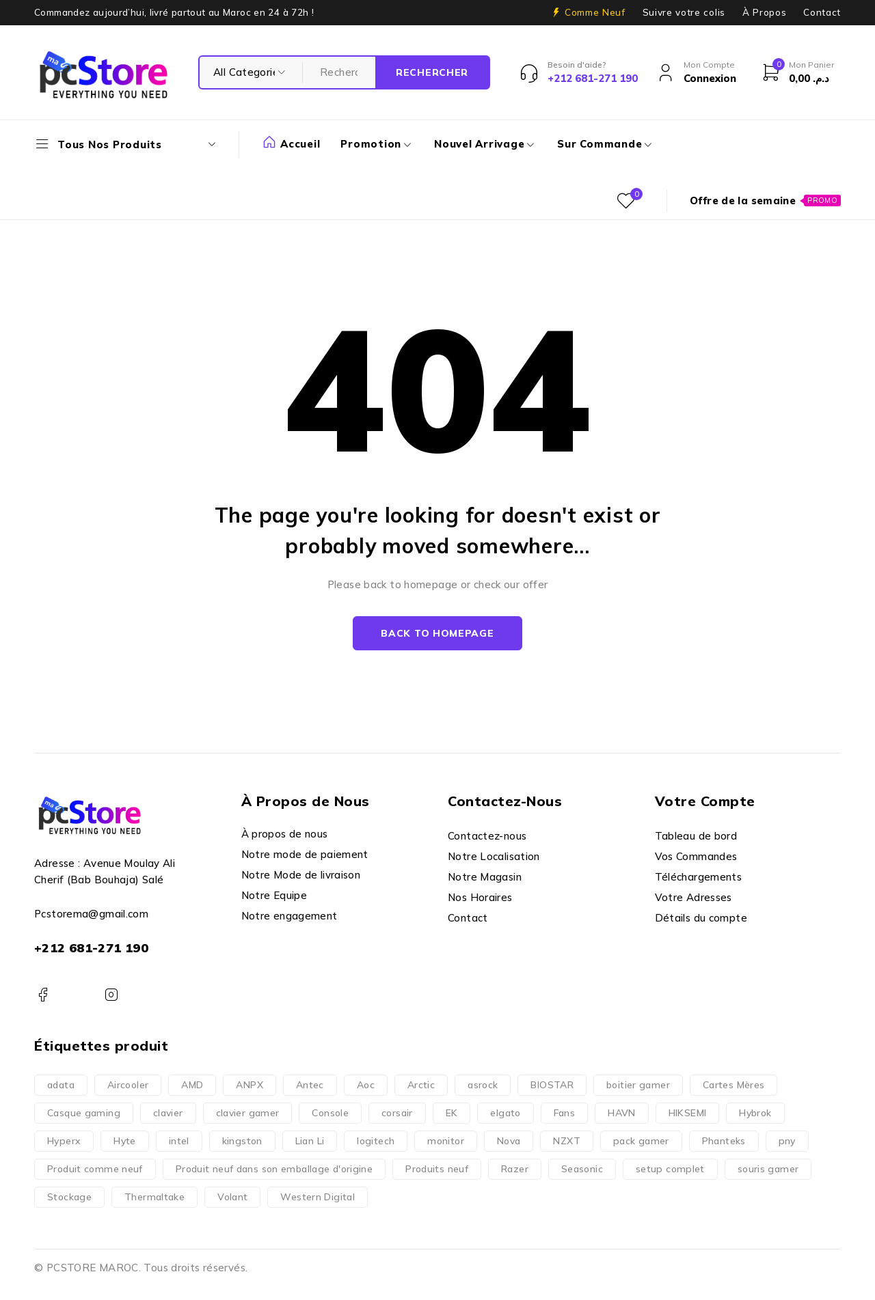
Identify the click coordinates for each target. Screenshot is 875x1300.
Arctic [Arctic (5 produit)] (421, 1085)
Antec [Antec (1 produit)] (310, 1085)
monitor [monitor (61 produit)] (445, 1141)
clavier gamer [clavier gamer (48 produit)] (248, 1113)
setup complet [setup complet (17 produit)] (670, 1169)
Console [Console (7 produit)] (330, 1113)
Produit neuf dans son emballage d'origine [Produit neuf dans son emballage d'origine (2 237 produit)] (274, 1169)
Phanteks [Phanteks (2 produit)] (724, 1141)
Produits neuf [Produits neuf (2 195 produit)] (436, 1169)
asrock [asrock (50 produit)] (483, 1085)
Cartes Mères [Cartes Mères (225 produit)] (734, 1085)
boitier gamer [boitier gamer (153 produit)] (638, 1085)
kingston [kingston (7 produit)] (242, 1141)
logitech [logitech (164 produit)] (375, 1141)
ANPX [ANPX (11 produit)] (249, 1085)
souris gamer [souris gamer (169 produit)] (768, 1169)
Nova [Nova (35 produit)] (509, 1141)
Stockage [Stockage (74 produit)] (69, 1197)
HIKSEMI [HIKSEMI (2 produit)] (688, 1113)
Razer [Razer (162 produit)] (514, 1169)
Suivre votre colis (684, 12)
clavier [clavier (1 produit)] (168, 1113)
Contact (822, 12)
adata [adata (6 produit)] (61, 1085)
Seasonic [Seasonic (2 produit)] (582, 1169)
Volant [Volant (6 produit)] (232, 1197)
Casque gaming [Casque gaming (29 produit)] (83, 1113)
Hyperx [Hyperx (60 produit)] (64, 1141)
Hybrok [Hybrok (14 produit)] (755, 1113)
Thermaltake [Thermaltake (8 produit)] (154, 1197)
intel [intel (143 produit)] (179, 1141)
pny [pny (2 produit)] (787, 1141)
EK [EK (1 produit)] (452, 1113)
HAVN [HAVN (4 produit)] (622, 1113)
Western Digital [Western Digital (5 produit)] (317, 1197)
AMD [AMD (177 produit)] (192, 1085)
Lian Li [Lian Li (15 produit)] (310, 1141)
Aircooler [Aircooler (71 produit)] (127, 1085)
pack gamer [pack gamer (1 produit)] (641, 1141)
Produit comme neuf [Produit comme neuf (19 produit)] (95, 1169)
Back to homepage (437, 633)
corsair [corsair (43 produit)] (397, 1113)
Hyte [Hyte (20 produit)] (124, 1141)
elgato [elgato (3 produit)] (505, 1113)
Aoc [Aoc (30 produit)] (366, 1085)
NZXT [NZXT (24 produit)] (566, 1141)
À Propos (764, 12)
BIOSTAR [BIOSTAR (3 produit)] (552, 1085)
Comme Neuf (595, 12)
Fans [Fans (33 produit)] (565, 1113)
